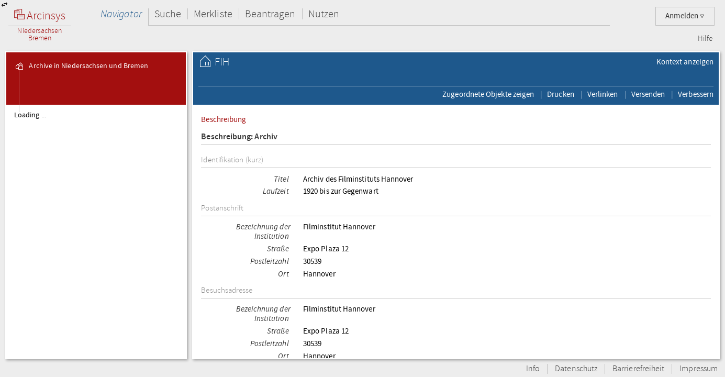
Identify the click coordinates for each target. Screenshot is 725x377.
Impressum (698, 369)
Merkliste (213, 13)
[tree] (96, 231)
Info (533, 369)
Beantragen (270, 13)
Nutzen (323, 13)
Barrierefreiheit (638, 369)
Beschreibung (223, 119)
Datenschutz (576, 369)
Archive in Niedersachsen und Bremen (81, 66)
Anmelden (685, 16)
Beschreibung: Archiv (239, 136)
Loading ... (30, 115)
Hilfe (705, 38)
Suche (167, 13)
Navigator (121, 13)
